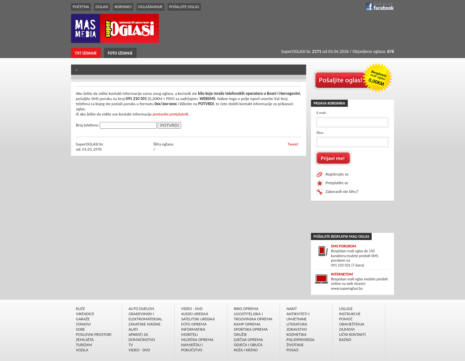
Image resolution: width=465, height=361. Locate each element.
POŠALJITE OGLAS (184, 6)
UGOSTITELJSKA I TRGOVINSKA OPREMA (253, 316)
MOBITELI (189, 334)
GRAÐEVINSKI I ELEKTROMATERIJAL (145, 316)
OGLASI (102, 6)
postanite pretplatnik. (171, 114)
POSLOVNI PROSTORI (93, 334)
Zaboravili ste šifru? (342, 191)
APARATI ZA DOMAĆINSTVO (142, 337)
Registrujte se (337, 174)
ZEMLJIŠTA (85, 339)
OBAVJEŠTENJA (351, 324)
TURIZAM (84, 344)
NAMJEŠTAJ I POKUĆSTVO (192, 347)
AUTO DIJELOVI (141, 308)
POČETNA (81, 6)
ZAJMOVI (347, 329)
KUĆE (80, 308)
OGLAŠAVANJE (150, 6)
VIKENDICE (85, 313)
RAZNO (345, 339)
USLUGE (346, 308)
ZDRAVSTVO (296, 329)
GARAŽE (83, 318)
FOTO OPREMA (194, 324)
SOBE (80, 329)
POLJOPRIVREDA (300, 339)
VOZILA (82, 349)
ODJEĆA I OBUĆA (248, 344)
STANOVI (83, 324)
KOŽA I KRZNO (246, 349)
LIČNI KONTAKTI (352, 334)
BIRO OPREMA (246, 308)
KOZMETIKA (296, 334)
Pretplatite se (337, 182)
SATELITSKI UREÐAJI (198, 318)
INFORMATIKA (193, 329)
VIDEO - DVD (139, 349)
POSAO (292, 349)
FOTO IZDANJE (120, 53)
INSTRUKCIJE (349, 313)
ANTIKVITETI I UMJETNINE (297, 316)
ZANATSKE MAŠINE (144, 324)
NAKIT (291, 308)
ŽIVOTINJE (295, 344)
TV (131, 344)
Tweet (293, 144)
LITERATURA (296, 324)
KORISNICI (123, 6)
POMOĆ (346, 318)
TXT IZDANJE (86, 53)
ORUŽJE (240, 334)
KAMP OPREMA (247, 324)
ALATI (133, 329)
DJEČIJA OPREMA (248, 339)
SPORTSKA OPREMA (251, 329)
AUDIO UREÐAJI (194, 313)
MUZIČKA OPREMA (197, 339)
